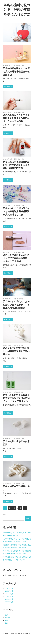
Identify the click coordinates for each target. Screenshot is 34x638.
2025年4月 (9, 596)
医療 (15, 66)
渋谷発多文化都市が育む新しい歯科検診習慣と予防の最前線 (16, 351)
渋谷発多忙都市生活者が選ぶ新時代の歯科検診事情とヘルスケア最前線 (16, 258)
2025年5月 (9, 594)
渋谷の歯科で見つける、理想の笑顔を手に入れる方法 (17, 9)
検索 (4, 514)
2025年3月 (9, 599)
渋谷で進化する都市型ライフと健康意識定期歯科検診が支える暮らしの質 (16, 211)
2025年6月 (9, 591)
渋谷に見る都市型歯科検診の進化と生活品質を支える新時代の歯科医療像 (16, 164)
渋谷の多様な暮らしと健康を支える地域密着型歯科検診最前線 (16, 71)
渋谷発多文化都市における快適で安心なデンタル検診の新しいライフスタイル (16, 397)
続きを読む (7, 86)
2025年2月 (9, 602)
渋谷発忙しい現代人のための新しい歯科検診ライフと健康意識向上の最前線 (16, 304)
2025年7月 (9, 588)
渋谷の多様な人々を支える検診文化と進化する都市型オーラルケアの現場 (16, 118)
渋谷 (23, 66)
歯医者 (7, 617)
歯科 (19, 66)
